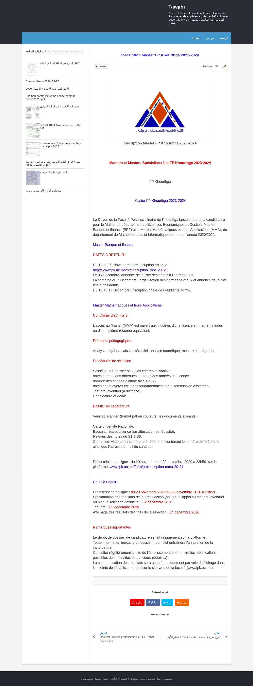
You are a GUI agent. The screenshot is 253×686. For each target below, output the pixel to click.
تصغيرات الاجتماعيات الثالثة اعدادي (60, 106)
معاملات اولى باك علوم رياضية (43, 190)
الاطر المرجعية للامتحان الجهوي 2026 (47, 88)
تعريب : (142, 678)
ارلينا (159, 678)
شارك (137, 602)
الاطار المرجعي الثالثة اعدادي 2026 (60, 63)
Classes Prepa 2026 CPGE (42, 81)
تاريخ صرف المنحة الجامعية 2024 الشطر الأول (194, 637)
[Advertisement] (55, 265)
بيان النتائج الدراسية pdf (53, 172)
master (100, 66)
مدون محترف (137, 678)
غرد (167, 602)
